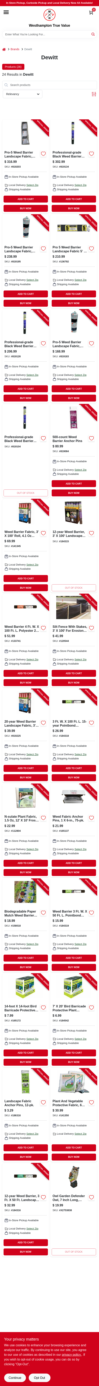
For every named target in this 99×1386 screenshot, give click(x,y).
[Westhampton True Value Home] (49, 15)
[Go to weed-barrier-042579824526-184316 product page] (25, 1210)
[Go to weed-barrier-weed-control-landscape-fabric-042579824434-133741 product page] (25, 640)
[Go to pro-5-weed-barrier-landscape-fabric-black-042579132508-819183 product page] (73, 356)
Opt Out (39, 1377)
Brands (15, 49)
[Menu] (6, 12)
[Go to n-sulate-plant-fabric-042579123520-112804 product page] (25, 830)
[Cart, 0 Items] (91, 12)
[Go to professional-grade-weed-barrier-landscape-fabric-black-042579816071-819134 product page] (73, 166)
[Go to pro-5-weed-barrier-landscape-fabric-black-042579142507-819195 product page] (25, 261)
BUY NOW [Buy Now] (25, 208)
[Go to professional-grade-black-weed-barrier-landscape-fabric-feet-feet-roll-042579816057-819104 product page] (25, 451)
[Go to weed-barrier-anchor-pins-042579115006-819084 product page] (73, 451)
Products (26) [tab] (13, 66)
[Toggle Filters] (94, 94)
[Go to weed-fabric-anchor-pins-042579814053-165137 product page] (73, 830)
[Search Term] (49, 34)
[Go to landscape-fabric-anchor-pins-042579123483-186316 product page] (25, 1115)
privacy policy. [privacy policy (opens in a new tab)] (71, 1354)
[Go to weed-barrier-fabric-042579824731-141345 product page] (25, 546)
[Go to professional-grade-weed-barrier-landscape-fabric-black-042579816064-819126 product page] (25, 356)
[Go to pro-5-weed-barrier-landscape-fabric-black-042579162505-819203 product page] (25, 166)
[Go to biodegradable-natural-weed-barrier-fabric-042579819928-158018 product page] (25, 925)
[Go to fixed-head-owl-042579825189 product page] (73, 1210)
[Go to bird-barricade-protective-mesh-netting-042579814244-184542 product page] (73, 1020)
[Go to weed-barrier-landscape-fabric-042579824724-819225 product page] (25, 735)
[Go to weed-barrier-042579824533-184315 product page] (73, 546)
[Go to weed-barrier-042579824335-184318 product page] (73, 735)
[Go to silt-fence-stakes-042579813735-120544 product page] (73, 640)
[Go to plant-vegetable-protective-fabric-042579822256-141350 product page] (73, 1115)
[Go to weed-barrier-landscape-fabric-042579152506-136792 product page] (73, 261)
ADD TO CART (26, 199)
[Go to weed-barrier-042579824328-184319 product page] (73, 925)
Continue (15, 1377)
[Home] (4, 49)
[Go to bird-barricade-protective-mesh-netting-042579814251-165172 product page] (25, 1020)
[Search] (93, 34)
